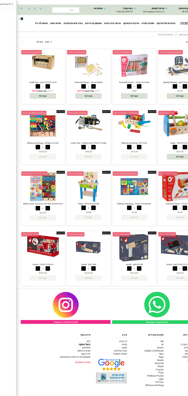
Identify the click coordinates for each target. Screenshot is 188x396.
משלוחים (69, 347)
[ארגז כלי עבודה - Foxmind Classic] (163, 200)
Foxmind (141, 363)
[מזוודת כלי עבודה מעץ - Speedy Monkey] (163, 79)
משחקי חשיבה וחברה (173, 344)
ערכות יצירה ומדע (95, 23)
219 (163, 90)
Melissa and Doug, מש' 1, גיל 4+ (16, 113)
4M (144, 341)
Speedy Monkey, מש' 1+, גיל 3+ (153, 52)
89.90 (163, 272)
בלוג (71, 341)
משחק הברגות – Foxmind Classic (71, 82)
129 (34, 90)
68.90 (72, 151)
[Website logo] (173, 22)
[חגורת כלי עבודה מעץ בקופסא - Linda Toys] (71, 131)
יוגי (145, 344)
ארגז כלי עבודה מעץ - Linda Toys (25, 82)
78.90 (118, 151)
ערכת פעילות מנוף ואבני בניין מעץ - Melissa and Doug (25, 205)
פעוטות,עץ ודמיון (175, 353)
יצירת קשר (68, 353)
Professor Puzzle (138, 375)
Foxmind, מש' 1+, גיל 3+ (105, 52)
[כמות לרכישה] (162, 86)
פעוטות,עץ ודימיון (76, 23)
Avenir (143, 347)
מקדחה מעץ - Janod (116, 264)
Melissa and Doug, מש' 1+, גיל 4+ (17, 173)
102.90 (27, 151)
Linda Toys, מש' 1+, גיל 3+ (60, 113)
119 (18, 90)
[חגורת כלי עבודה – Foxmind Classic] (117, 79)
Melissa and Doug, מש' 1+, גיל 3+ (108, 113)
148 (118, 212)
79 (81, 90)
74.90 (65, 90)
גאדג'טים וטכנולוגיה (55, 23)
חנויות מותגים (176, 360)
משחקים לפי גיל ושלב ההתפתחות (57, 356)
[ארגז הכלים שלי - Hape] (162, 135)
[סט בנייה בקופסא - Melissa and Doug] (25, 139)
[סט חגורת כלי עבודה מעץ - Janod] (163, 257)
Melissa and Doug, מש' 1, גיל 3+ (107, 173)
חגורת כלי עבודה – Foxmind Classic (117, 82)
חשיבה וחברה (130, 23)
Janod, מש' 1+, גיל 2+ (12, 234)
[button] (162, 96)
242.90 (27, 272)
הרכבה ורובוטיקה (114, 23)
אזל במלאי (134, 111)
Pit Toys (142, 381)
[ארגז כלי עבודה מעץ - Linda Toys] (25, 71)
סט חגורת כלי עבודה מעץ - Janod (162, 264)
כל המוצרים (177, 341)
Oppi (143, 356)
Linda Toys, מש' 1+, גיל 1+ (14, 52)
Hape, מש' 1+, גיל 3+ (149, 113)
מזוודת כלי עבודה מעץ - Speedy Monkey (162, 82)
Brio (144, 353)
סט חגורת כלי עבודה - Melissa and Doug (117, 203)
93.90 (26, 212)
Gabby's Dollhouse (136, 350)
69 (118, 90)
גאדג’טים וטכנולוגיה (174, 356)
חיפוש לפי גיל (24, 23)
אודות (107, 344)
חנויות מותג (38, 23)
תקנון (107, 347)
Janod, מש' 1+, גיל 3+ (149, 234)
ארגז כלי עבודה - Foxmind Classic (162, 203)
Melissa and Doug (137, 385)
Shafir (143, 366)
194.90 (72, 272)
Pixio (143, 372)
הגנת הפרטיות (103, 350)
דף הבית (106, 341)
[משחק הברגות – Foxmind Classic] (71, 79)
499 (72, 212)
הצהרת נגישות (66, 350)
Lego (143, 378)
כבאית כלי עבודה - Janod (25, 264)
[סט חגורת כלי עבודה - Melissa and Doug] (117, 200)
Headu (143, 360)
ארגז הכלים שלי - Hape (162, 142)
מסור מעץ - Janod (71, 264)
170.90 (118, 272)
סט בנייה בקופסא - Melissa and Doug (25, 142)
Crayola (142, 369)
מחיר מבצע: (72, 91)
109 (163, 212)
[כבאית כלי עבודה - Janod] (26, 256)
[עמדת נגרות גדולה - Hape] (71, 200)
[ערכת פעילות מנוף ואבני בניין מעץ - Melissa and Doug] (25, 200)
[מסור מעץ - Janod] (71, 261)
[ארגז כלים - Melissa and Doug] (117, 132)
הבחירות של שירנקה (148, 23)
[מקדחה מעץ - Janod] (117, 261)
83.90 (163, 151)
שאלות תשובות (103, 353)
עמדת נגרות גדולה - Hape (71, 203)
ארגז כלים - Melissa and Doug (117, 142)
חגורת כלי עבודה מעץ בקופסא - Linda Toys (71, 142)
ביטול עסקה (67, 344)
